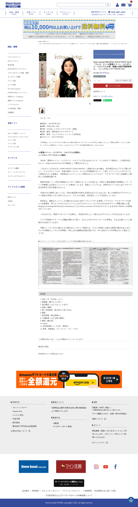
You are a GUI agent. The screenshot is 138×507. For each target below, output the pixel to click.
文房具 (10, 201)
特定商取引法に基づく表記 (105, 491)
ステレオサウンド (14, 57)
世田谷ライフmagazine (15, 96)
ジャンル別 (12, 143)
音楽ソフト (46, 41)
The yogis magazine (14, 89)
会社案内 (25, 491)
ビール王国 (12, 85)
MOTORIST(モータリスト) (17, 69)
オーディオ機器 (13, 168)
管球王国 (11, 65)
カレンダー (12, 205)
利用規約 (35, 491)
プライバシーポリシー (71, 491)
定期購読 (11, 112)
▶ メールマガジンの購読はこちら (69, 483)
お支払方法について (19, 431)
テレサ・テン (45, 118)
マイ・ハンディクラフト (16, 172)
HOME (40, 41)
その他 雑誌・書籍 (14, 108)
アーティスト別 (13, 147)
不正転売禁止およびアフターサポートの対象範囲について (69, 495)
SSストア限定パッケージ (16, 133)
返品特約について (99, 91)
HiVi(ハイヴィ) (13, 61)
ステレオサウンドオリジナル (18, 137)
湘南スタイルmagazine (15, 100)
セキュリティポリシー (51, 491)
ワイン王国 (12, 81)
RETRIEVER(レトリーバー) (17, 92)
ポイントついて (98, 443)
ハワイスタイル (13, 104)
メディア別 (12, 140)
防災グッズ (12, 197)
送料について (97, 419)
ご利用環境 (87, 491)
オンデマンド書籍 (14, 77)
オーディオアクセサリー (16, 176)
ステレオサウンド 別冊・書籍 (18, 73)
